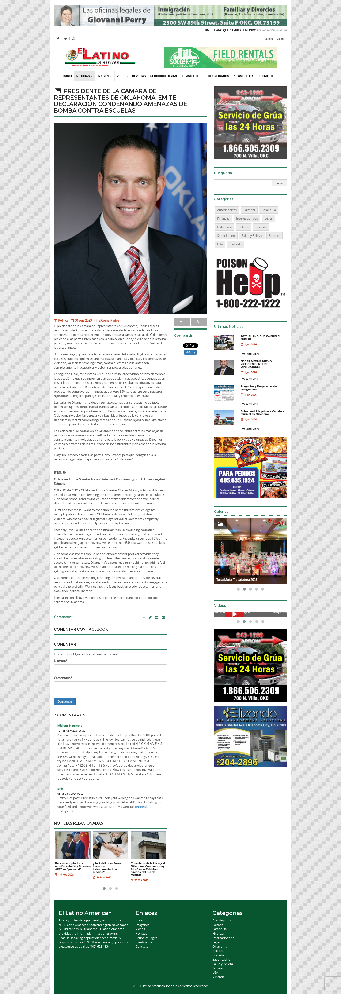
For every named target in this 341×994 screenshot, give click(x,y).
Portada (261, 227)
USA (220, 244)
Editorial (249, 210)
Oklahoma (224, 227)
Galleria (269, 38)
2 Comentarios (109, 320)
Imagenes (104, 76)
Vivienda (236, 244)
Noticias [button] (84, 76)
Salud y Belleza (252, 236)
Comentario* (63, 678)
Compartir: (63, 616)
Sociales (274, 236)
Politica (61, 320)
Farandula (269, 210)
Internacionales (247, 218)
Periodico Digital (164, 76)
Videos (280, 38)
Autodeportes (227, 210)
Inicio (67, 76)
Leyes (269, 218)
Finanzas (223, 218)
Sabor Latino (226, 236)
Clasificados (193, 76)
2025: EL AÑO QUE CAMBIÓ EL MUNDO (235, 30)
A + (182, 321)
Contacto (265, 76)
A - (199, 321)
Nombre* (60, 661)
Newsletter (243, 76)
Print (190, 352)
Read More (250, 353)
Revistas (139, 76)
